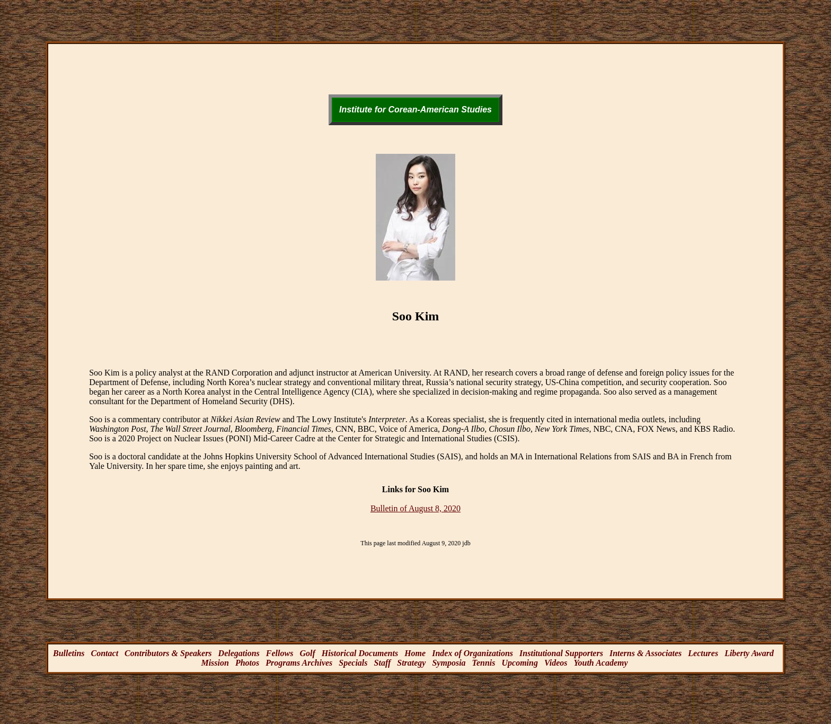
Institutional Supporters (561, 653)
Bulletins (69, 653)
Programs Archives (299, 662)
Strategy (411, 662)
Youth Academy (600, 662)
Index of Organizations (472, 653)
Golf (307, 653)
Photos (247, 662)
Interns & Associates (645, 653)
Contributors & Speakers (168, 653)
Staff (382, 662)
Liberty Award (749, 653)
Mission (214, 662)
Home (415, 653)
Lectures (703, 653)
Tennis (484, 662)
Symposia (448, 662)
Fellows (280, 653)
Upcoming (519, 662)
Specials (353, 662)
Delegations (239, 653)
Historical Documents (360, 653)
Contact (105, 653)
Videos (556, 662)
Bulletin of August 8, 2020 (415, 508)
